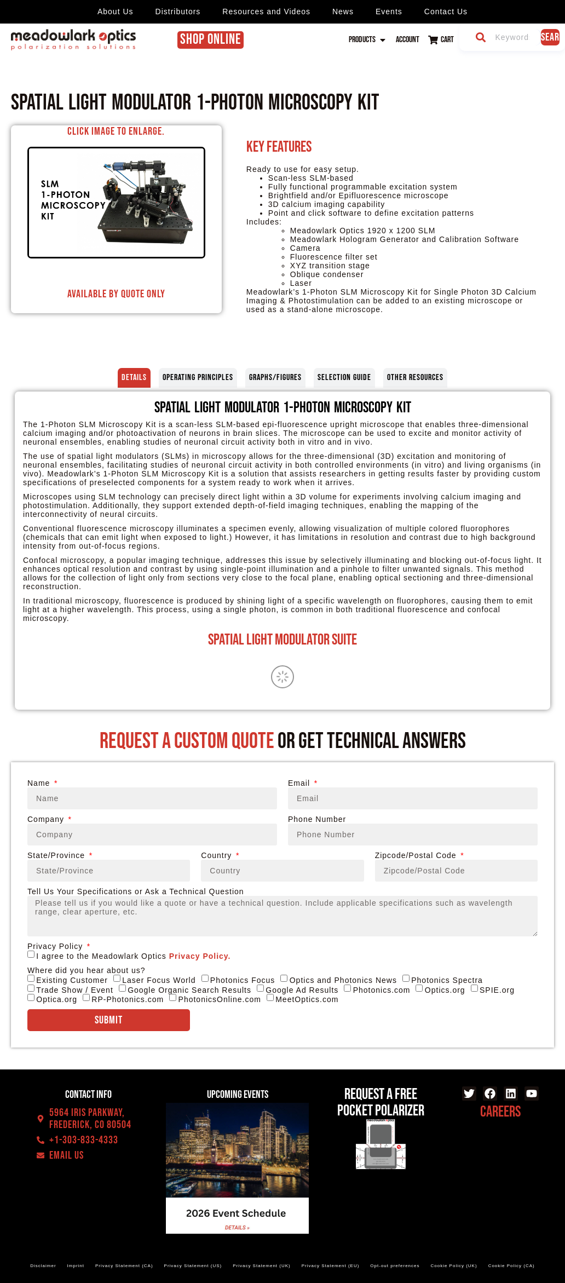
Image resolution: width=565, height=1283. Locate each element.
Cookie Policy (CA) (511, 1265)
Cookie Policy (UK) (453, 1265)
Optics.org (445, 989)
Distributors (178, 11)
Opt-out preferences (394, 1265)
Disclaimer (43, 1265)
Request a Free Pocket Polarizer (380, 1102)
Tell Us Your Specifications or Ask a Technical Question (135, 891)
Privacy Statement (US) (193, 1265)
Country (217, 855)
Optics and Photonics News (343, 980)
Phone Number (317, 819)
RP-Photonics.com (127, 999)
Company (47, 819)
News (343, 11)
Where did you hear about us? (86, 970)
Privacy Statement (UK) (262, 1265)
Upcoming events (237, 1094)
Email (300, 783)
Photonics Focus (242, 980)
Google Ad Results (302, 989)
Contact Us (446, 11)
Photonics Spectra (447, 980)
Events (389, 11)
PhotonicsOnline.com (219, 999)
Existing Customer (72, 980)
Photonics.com (382, 989)
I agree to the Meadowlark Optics (133, 956)
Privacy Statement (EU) (331, 1265)
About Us (115, 11)
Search (550, 37)
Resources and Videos (266, 11)
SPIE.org (497, 989)
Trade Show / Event (74, 989)
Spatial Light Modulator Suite (282, 640)
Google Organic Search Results (189, 989)
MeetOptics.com (306, 999)
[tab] (134, 378)
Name (40, 783)
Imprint (75, 1265)
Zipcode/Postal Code (417, 855)
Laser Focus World (158, 980)
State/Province (57, 855)
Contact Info (88, 1094)
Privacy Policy (56, 946)
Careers (500, 1112)
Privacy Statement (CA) (124, 1265)
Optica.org (56, 999)
